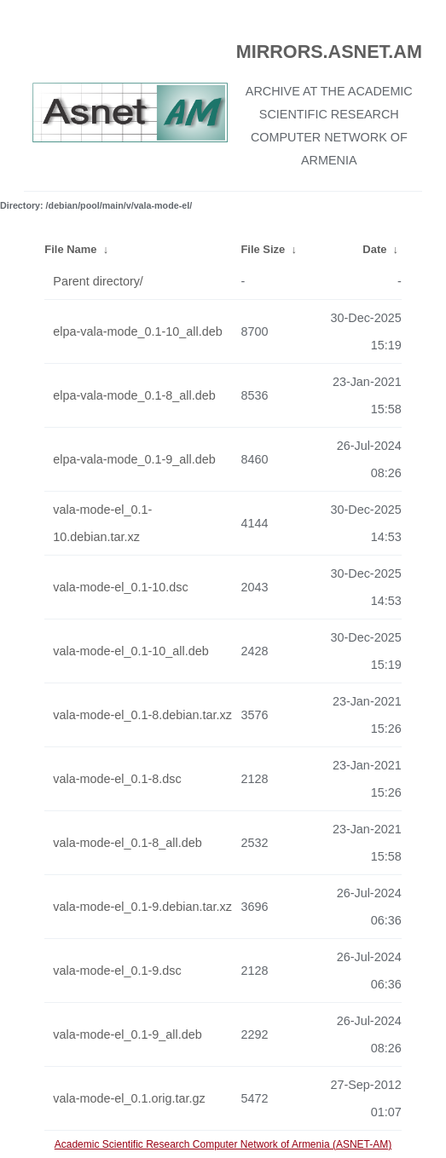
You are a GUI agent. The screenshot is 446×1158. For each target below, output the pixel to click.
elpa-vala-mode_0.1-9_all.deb (134, 459)
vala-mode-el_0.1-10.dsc (120, 587)
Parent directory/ (98, 281)
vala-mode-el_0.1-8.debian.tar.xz (142, 715)
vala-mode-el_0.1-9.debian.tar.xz (142, 906)
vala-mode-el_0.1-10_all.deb (130, 651)
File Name (70, 249)
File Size (262, 249)
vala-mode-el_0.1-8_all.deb (127, 843)
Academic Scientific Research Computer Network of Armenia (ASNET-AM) (223, 1144)
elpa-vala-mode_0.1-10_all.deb (137, 331)
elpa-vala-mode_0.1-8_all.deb (134, 395)
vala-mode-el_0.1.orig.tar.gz (129, 1098)
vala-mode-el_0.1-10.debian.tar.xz (102, 523)
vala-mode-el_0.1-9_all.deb (127, 1034)
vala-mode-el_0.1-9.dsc (117, 970)
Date (374, 249)
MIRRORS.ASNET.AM (329, 51)
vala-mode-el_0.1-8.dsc (117, 779)
